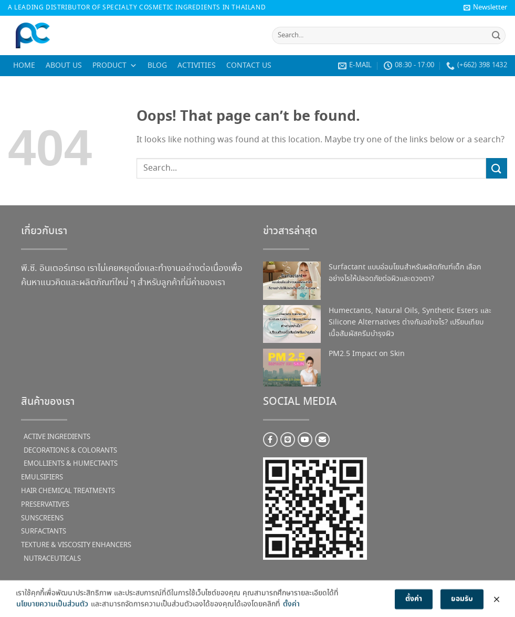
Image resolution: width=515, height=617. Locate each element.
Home (24, 65)
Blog (157, 65)
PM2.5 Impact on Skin (367, 354)
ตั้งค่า (291, 608)
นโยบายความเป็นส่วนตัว (52, 608)
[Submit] (496, 36)
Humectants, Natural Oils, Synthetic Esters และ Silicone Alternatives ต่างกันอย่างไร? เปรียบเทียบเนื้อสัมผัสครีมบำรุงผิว (410, 323)
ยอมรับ (462, 603)
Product (114, 65)
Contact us (248, 65)
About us (64, 65)
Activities (196, 65)
